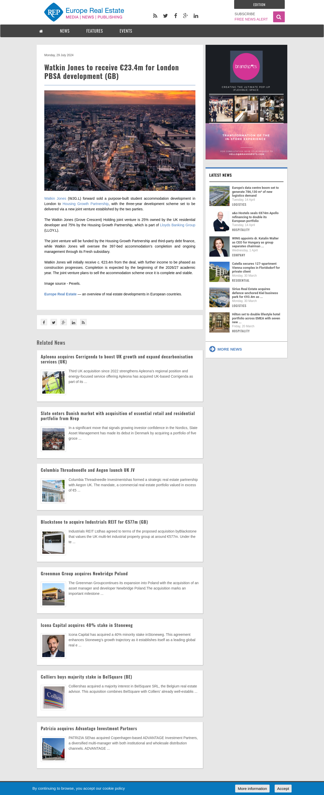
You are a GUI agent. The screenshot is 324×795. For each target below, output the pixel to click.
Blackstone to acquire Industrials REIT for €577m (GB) (94, 522)
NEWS (65, 31)
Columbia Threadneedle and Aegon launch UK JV (88, 470)
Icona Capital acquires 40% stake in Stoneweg (87, 625)
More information (252, 788)
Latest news (220, 175)
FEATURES (94, 31)
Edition (259, 4)
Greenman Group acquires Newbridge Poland (84, 573)
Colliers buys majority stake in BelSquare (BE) (86, 677)
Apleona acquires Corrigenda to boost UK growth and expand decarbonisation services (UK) (117, 359)
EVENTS (126, 31)
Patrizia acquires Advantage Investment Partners (89, 728)
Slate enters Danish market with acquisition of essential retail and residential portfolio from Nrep (118, 415)
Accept (283, 788)
